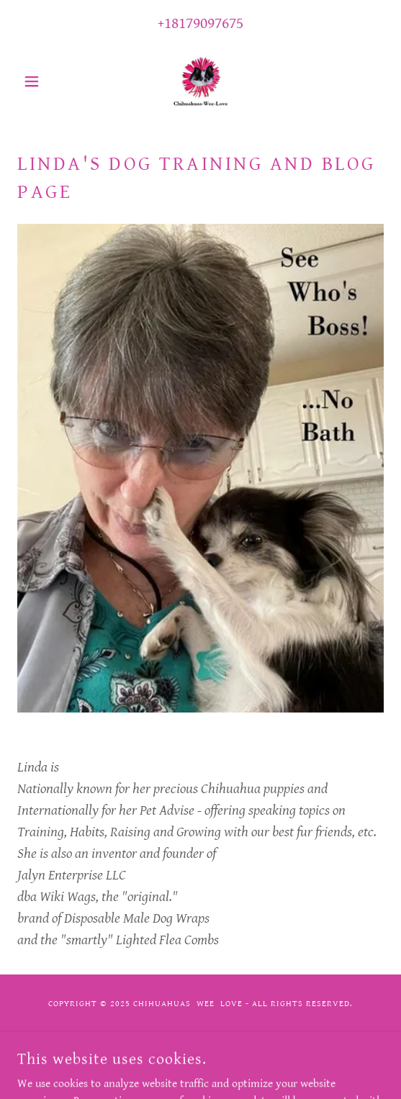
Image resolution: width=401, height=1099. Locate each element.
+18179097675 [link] (200, 23)
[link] (200, 81)
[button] (44, 81)
